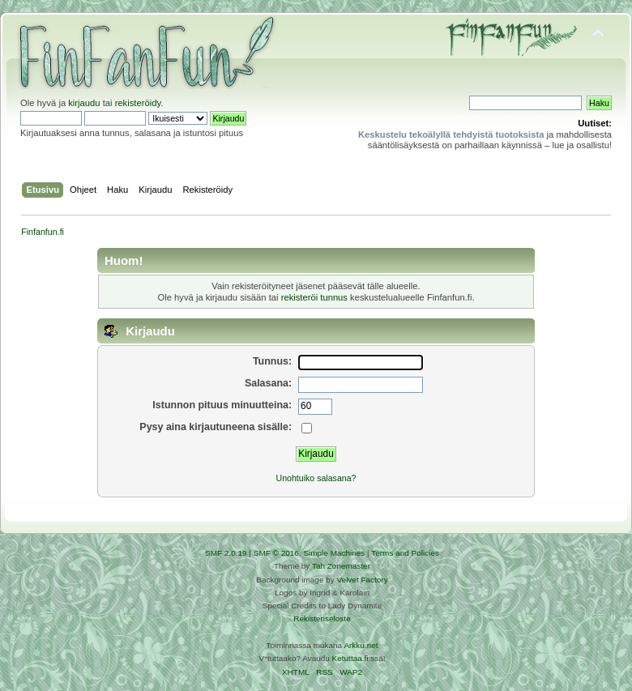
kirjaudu (84, 103)
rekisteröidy (138, 103)
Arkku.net (361, 645)
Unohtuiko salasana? (316, 478)
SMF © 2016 (276, 552)
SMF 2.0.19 (226, 552)
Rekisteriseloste (321, 618)
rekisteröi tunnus (314, 297)
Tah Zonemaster (341, 565)
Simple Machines (334, 552)
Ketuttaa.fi (350, 658)
